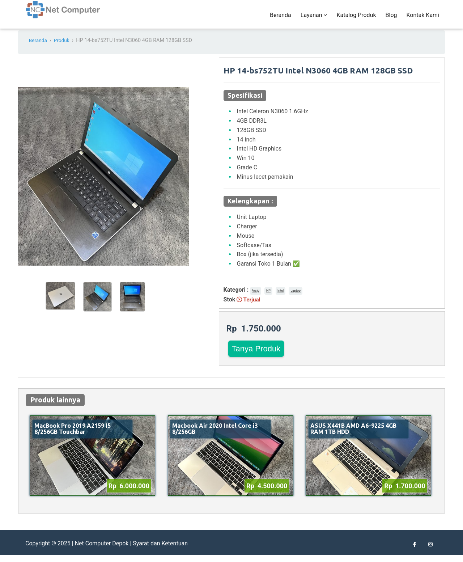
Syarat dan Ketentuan (160, 550)
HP (268, 297)
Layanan (314, 18)
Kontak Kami (423, 18)
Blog (391, 18)
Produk (63, 47)
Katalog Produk (356, 18)
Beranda (280, 18)
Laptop (295, 297)
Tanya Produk (256, 355)
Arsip (255, 297)
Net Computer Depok (102, 550)
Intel (280, 297)
